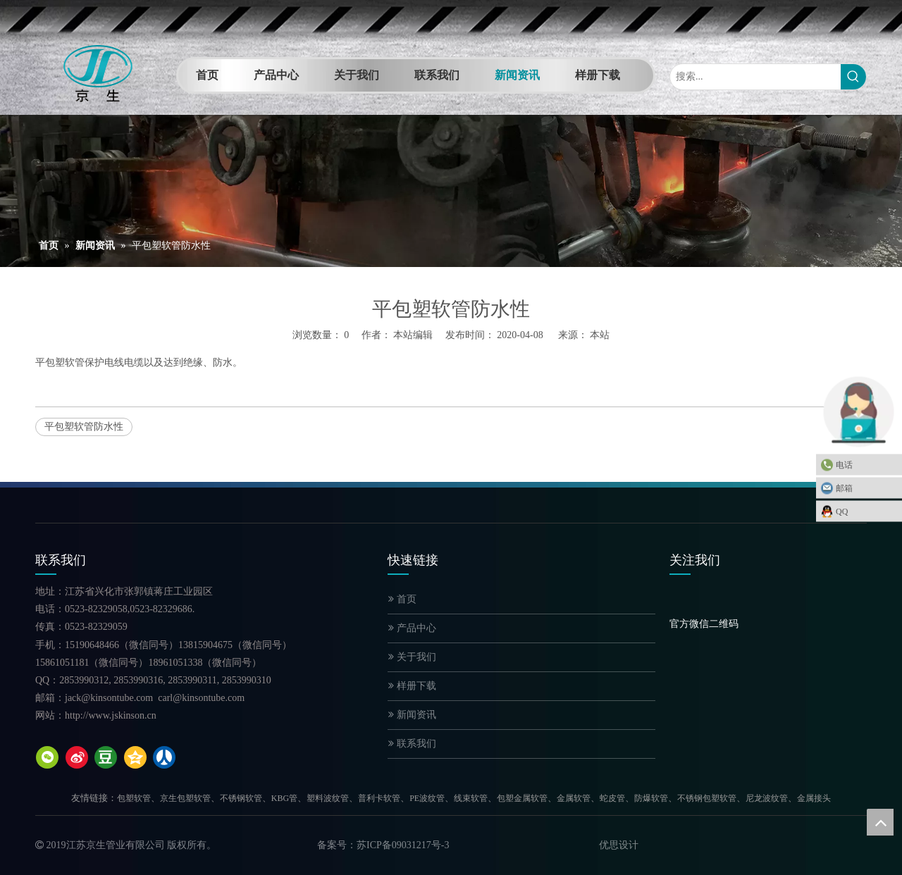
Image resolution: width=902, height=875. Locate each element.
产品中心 (412, 628)
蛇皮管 (612, 798)
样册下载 (412, 686)
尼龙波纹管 (767, 798)
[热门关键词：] (853, 76)
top (880, 822)
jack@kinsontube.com (109, 698)
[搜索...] (755, 76)
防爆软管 (651, 798)
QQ (865, 511)
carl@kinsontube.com (201, 698)
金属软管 (574, 798)
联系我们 (412, 743)
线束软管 (471, 798)
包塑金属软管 (522, 798)
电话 (865, 465)
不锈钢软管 (241, 798)
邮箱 (865, 488)
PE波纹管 (427, 798)
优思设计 (618, 845)
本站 (600, 335)
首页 (402, 599)
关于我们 (412, 656)
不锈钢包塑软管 (706, 798)
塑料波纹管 (328, 798)
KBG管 (284, 798)
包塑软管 (134, 798)
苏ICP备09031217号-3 (403, 845)
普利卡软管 (379, 798)
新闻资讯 (412, 714)
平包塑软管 (60, 362)
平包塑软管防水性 (83, 426)
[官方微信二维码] (680, 605)
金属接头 (814, 798)
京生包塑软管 (185, 798)
